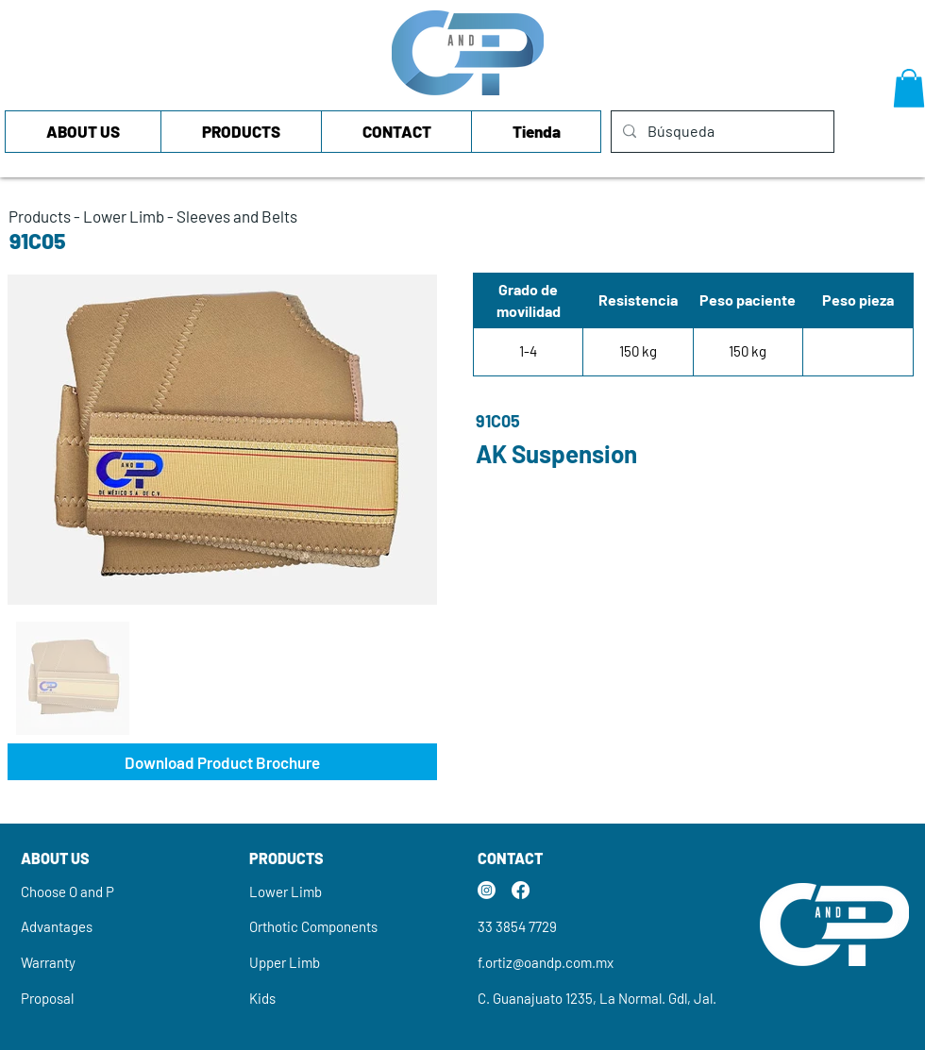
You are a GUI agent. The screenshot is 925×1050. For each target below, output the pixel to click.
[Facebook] (521, 890)
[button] (909, 88)
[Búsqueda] (721, 131)
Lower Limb (123, 216)
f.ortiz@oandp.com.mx (546, 962)
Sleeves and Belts (237, 216)
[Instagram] (487, 890)
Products (39, 216)
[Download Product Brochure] (222, 761)
